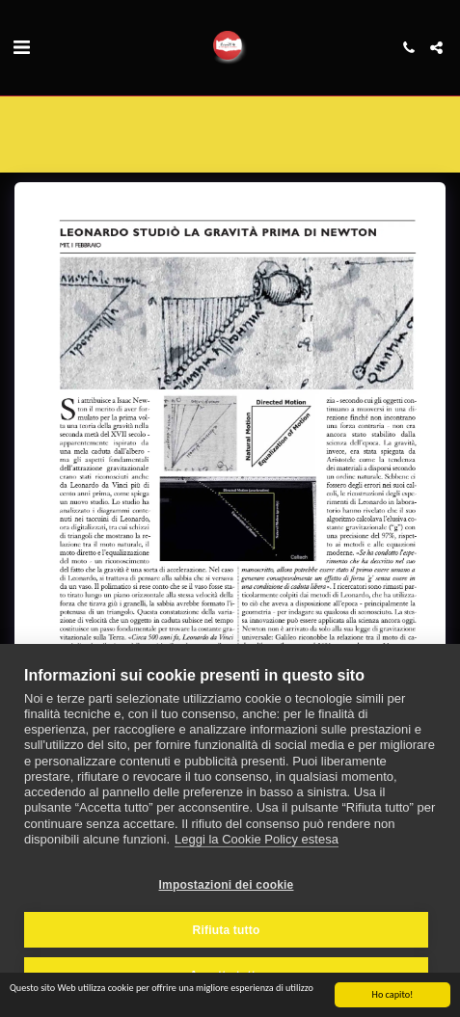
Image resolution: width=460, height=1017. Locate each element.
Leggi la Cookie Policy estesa (256, 839)
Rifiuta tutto (226, 930)
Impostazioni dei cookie (226, 885)
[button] (21, 47)
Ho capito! (393, 995)
